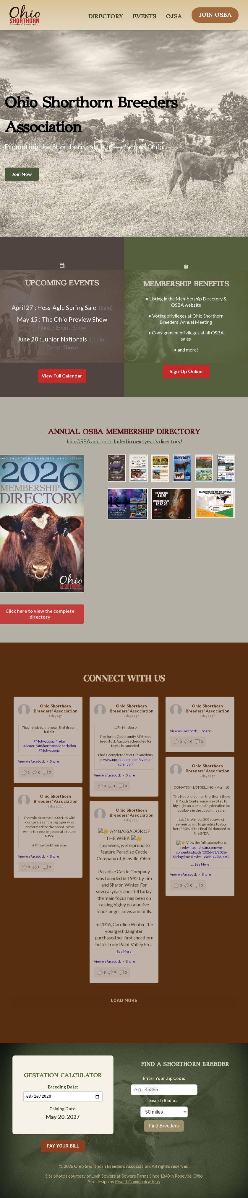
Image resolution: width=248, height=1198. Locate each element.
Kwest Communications (137, 1181)
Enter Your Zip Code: (164, 1078)
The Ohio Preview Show (74, 319)
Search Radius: (164, 1100)
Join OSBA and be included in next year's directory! (124, 441)
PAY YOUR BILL (63, 1146)
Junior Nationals (64, 339)
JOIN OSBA (215, 13)
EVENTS (144, 14)
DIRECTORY (105, 14)
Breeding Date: (63, 1086)
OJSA (174, 14)
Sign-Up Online (186, 371)
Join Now (22, 174)
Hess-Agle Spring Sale (66, 307)
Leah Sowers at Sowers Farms (120, 1176)
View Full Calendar (62, 375)
